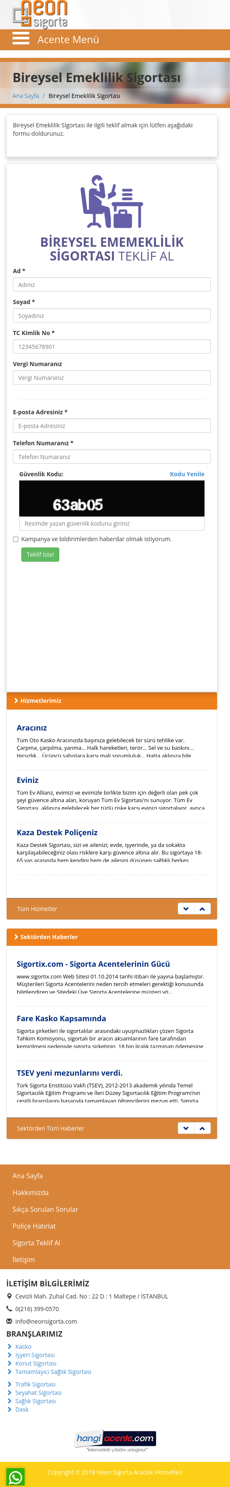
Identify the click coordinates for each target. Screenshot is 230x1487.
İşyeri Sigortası (30, 1355)
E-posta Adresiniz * (40, 412)
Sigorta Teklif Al (36, 1242)
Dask (17, 1409)
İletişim (24, 1259)
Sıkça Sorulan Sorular (45, 1209)
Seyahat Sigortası (34, 1393)
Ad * (19, 271)
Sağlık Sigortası (31, 1401)
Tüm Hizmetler (37, 909)
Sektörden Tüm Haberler (50, 1128)
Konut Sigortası (31, 1363)
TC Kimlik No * (34, 333)
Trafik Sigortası (31, 1384)
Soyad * (24, 302)
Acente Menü (68, 39)
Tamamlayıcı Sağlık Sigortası (48, 1372)
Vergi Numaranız (37, 364)
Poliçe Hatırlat (34, 1226)
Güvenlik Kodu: (112, 474)
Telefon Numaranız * (43, 443)
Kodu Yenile (187, 474)
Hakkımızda (31, 1192)
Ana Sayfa (26, 96)
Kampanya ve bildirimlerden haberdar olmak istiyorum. (92, 539)
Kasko (18, 1346)
